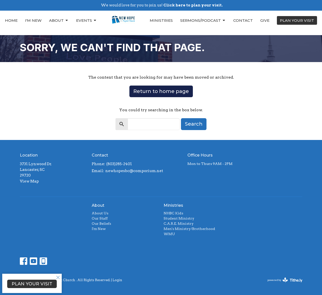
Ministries (161, 20)
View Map (29, 181)
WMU (169, 234)
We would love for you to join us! (162, 5)
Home (11, 20)
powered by (284, 280)
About (59, 20)
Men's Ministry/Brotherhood (189, 229)
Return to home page (161, 91)
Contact (243, 20)
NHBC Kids (173, 213)
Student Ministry (179, 218)
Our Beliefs (101, 224)
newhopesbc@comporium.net (134, 171)
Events (86, 20)
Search (194, 124)
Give (264, 20)
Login (117, 280)
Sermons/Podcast (203, 20)
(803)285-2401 (119, 164)
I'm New (33, 20)
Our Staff (100, 218)
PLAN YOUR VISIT (297, 20)
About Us (100, 213)
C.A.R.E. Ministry (179, 224)
